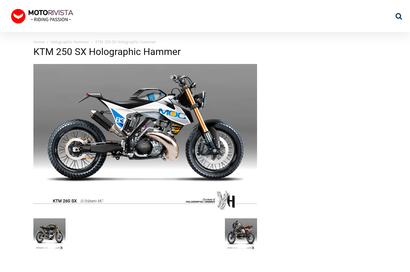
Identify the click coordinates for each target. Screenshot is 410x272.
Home (38, 42)
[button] (398, 16)
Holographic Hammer (69, 42)
